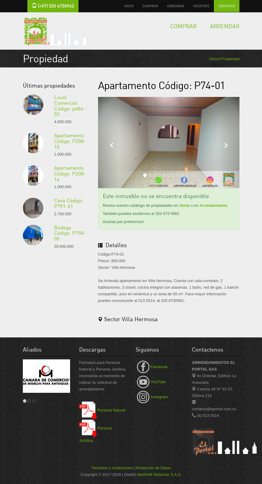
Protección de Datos (153, 468)
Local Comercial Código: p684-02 (69, 105)
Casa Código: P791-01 (68, 203)
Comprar (150, 6)
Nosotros (201, 6)
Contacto (226, 6)
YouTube (151, 382)
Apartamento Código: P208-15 (70, 141)
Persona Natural (102, 410)
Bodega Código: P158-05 (70, 233)
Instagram (152, 397)
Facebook (152, 367)
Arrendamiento (213, 205)
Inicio (129, 6)
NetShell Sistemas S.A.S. (159, 474)
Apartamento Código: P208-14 (70, 173)
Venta (184, 205)
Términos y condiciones (111, 468)
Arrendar (175, 6)
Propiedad (230, 59)
